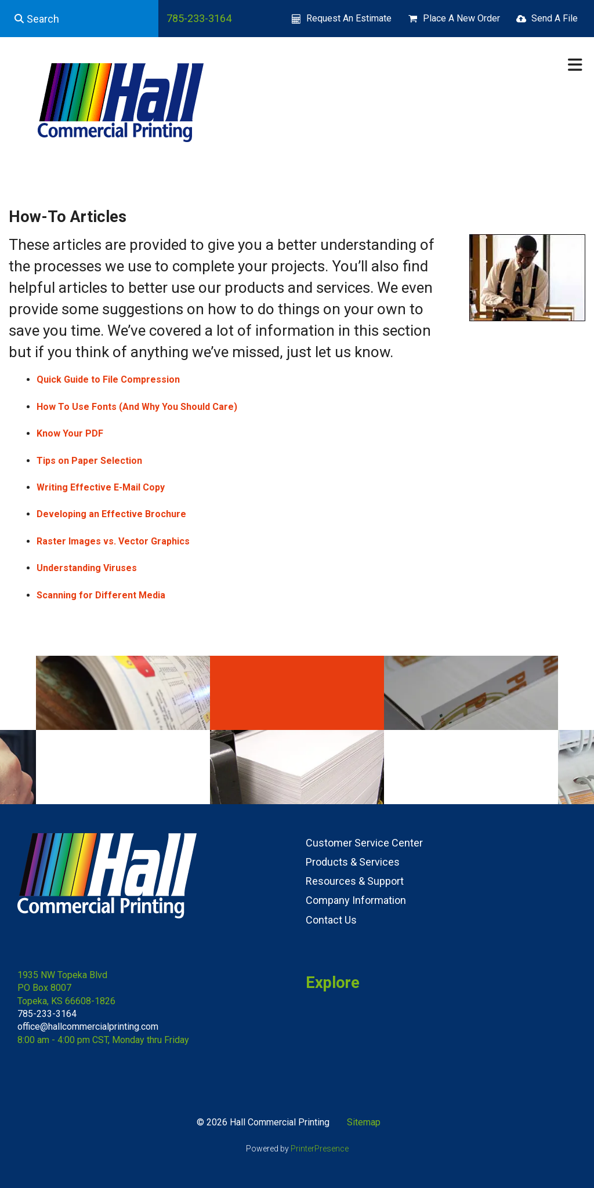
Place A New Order (461, 18)
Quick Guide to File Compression (108, 379)
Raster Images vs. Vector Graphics (113, 541)
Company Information (356, 900)
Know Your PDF (70, 433)
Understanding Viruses (87, 567)
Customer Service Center (364, 843)
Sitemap (364, 1122)
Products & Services (353, 862)
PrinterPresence (320, 1148)
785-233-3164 (198, 18)
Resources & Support (355, 881)
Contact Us (331, 920)
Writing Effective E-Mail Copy (101, 487)
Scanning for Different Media (101, 595)
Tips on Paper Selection (89, 460)
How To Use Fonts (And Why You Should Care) (137, 406)
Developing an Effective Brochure (111, 513)
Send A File (554, 18)
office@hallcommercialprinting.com (87, 1026)
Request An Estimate (349, 18)
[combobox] (79, 18)
